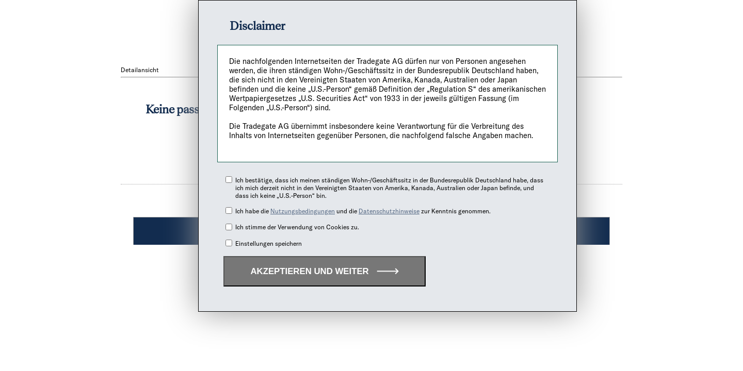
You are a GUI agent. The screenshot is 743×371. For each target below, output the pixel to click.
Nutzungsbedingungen (302, 211)
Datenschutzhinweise (389, 211)
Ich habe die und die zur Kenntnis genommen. (363, 211)
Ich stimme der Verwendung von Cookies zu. (297, 227)
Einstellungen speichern (268, 243)
